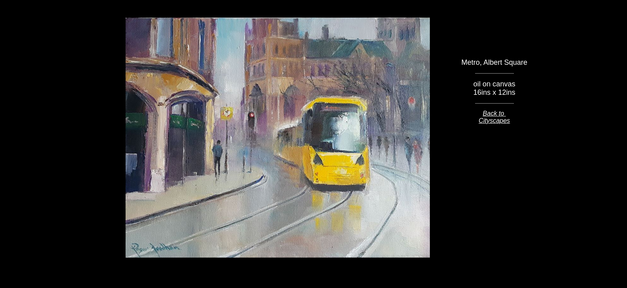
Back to (494, 113)
